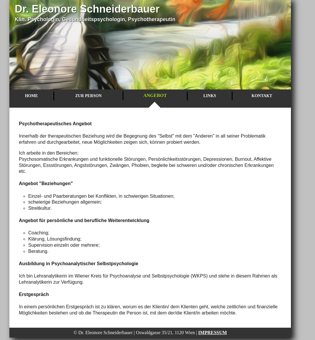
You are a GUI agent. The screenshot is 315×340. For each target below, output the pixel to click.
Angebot (155, 95)
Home (31, 96)
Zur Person (88, 96)
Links (209, 96)
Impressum (212, 332)
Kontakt (262, 96)
